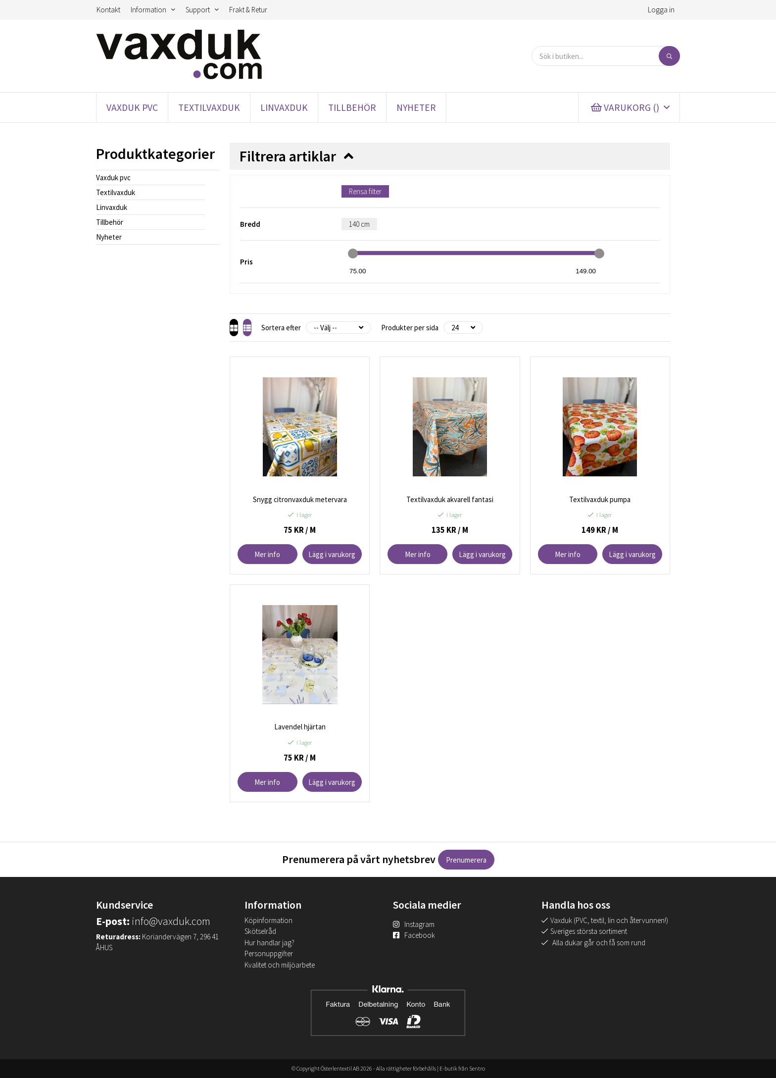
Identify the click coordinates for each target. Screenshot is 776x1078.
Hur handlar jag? (269, 942)
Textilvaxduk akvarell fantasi (449, 499)
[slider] (353, 253)
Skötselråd (260, 931)
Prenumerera (466, 860)
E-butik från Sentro (462, 1068)
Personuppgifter (268, 953)
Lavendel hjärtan (300, 726)
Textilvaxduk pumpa (599, 499)
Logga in (661, 9)
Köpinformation (268, 920)
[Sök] (669, 56)
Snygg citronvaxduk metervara (300, 499)
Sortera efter (299, 327)
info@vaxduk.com (171, 921)
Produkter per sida (427, 327)
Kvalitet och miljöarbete (279, 965)
